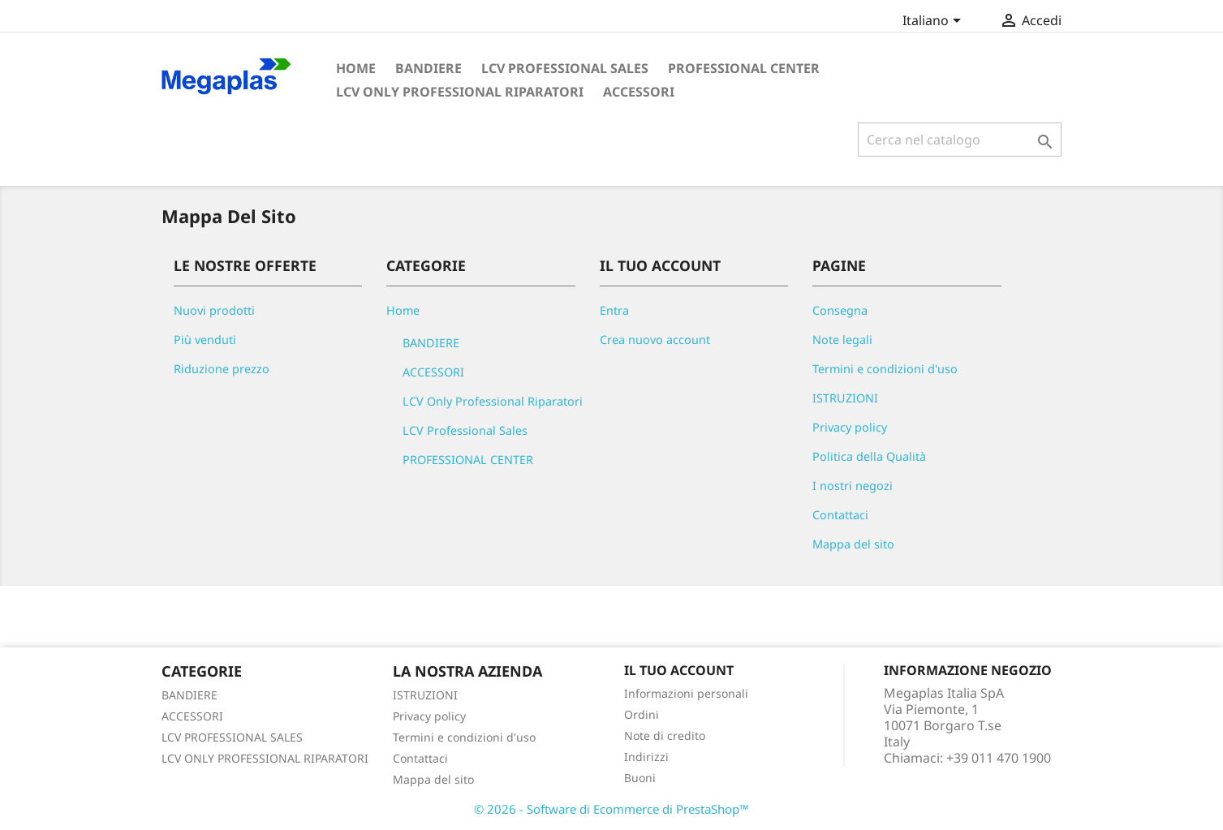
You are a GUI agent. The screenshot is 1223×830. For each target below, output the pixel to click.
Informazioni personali (686, 693)
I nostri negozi (852, 485)
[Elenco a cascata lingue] (934, 22)
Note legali (842, 339)
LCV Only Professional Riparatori (460, 92)
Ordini (641, 714)
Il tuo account (679, 670)
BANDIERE (428, 68)
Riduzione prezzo (221, 368)
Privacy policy (849, 427)
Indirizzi (646, 756)
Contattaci (840, 515)
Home (356, 68)
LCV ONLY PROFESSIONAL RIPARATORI (264, 758)
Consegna (840, 310)
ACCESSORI (638, 92)
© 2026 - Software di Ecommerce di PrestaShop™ (611, 809)
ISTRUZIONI (845, 398)
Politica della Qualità (869, 456)
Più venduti (205, 339)
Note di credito (664, 735)
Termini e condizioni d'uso (885, 368)
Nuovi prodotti (214, 310)
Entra (614, 310)
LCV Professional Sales (564, 68)
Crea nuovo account (655, 339)
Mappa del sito (853, 544)
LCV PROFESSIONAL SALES (232, 737)
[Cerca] (960, 140)
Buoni (640, 777)
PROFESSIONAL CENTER (744, 68)
